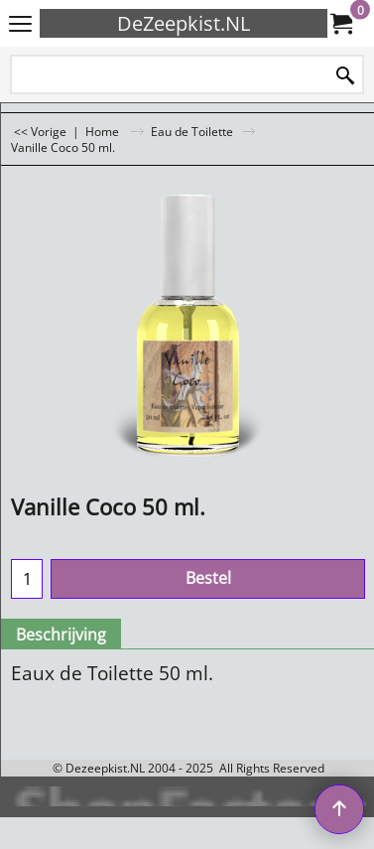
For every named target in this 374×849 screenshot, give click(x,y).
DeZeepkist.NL (183, 23)
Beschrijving (61, 634)
